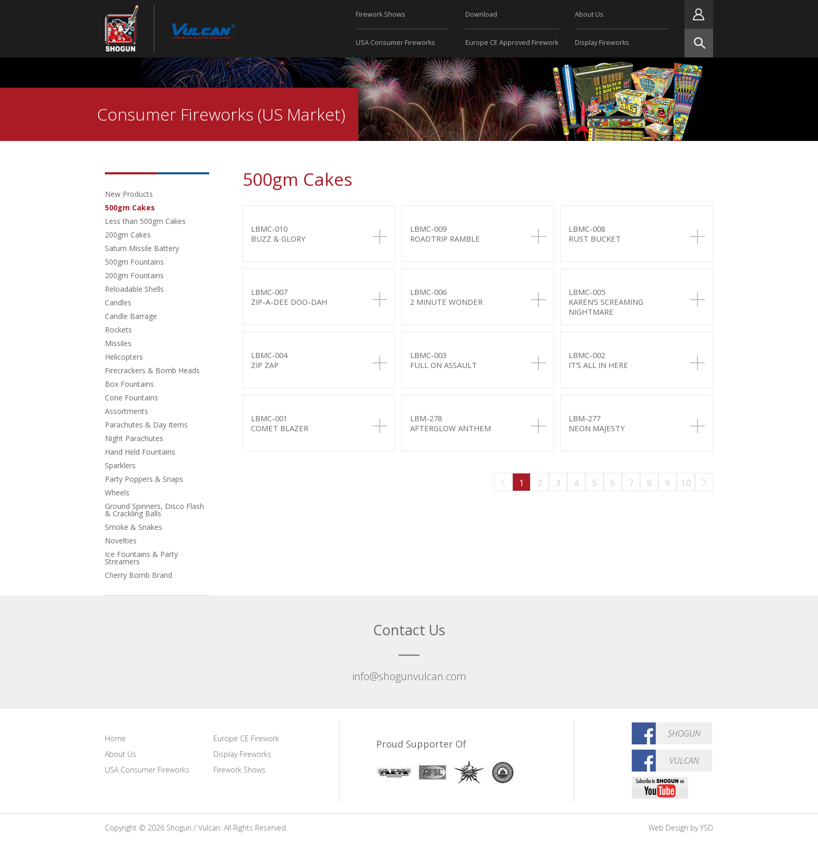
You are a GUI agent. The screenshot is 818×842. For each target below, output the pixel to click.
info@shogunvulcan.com (409, 676)
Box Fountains (129, 384)
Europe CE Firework (246, 738)
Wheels (117, 492)
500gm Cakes (130, 207)
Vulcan (684, 760)
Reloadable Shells (134, 289)
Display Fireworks (602, 42)
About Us (589, 14)
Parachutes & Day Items (146, 425)
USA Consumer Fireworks (395, 42)
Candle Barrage (131, 316)
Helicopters (124, 357)
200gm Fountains (134, 275)
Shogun (684, 733)
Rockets (118, 330)
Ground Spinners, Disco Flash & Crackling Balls (154, 509)
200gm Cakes (128, 235)
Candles (118, 302)
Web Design (668, 828)
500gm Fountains (134, 262)
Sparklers (120, 465)
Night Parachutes (134, 438)
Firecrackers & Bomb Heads (152, 370)
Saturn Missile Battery (142, 248)
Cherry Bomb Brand (138, 575)
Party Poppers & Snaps (144, 479)
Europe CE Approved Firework (511, 42)
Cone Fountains (131, 397)
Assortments (126, 411)
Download (481, 14)
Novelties (121, 540)
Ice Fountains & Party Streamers (141, 557)
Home (115, 738)
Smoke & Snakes (133, 527)
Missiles (118, 343)
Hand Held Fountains (140, 452)
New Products (129, 194)
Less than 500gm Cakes (145, 221)
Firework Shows (380, 14)
